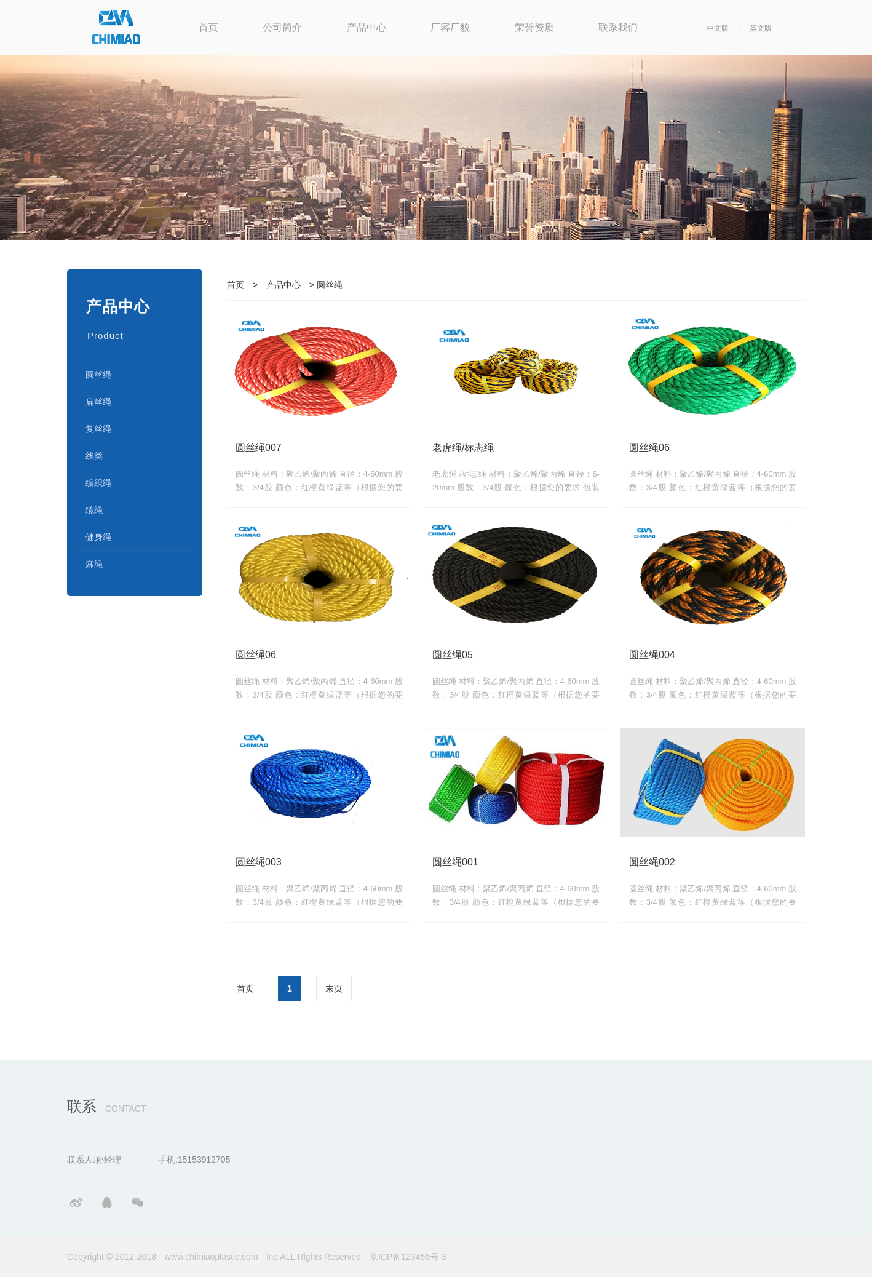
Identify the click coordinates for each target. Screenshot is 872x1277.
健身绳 (98, 537)
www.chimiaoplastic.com (211, 1257)
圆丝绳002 (652, 862)
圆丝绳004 (652, 655)
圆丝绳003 (259, 862)
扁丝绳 (98, 402)
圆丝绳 (98, 375)
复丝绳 (98, 429)
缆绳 (94, 510)
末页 (334, 988)
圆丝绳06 (649, 447)
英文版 (761, 28)
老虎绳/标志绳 (463, 447)
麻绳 (94, 564)
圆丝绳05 (452, 655)
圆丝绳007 (259, 447)
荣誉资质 (534, 27)
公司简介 (282, 27)
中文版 (718, 28)
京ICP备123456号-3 (408, 1257)
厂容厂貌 (450, 27)
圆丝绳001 (455, 862)
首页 (208, 27)
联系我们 (618, 27)
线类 (94, 456)
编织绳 (98, 483)
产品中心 (366, 27)
